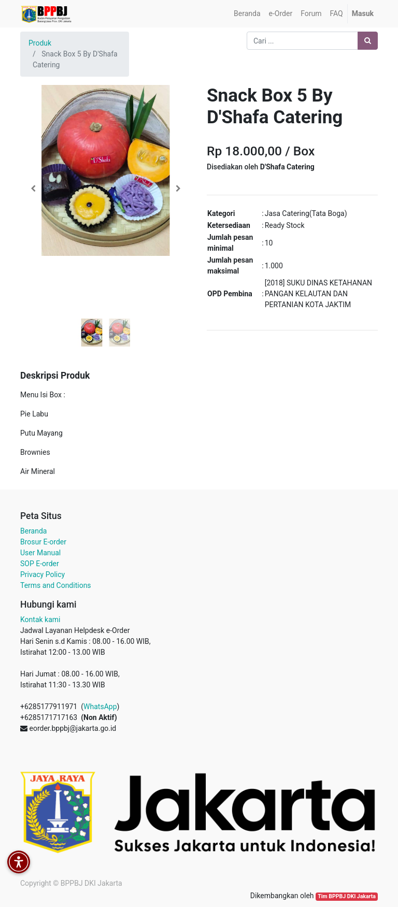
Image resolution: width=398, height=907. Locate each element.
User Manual (40, 553)
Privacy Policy (42, 574)
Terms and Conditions (55, 585)
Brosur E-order (43, 542)
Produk (40, 43)
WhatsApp (100, 706)
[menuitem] (247, 13)
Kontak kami (40, 619)
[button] (33, 188)
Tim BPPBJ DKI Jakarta (347, 896)
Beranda (33, 531)
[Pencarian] (368, 41)
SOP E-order (39, 563)
